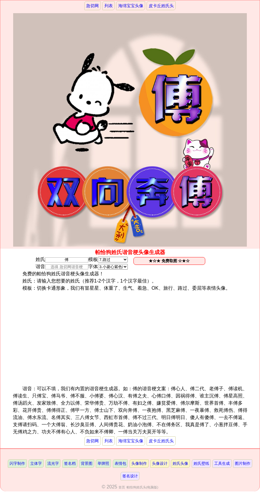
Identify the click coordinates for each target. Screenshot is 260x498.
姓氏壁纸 (201, 463)
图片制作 (242, 463)
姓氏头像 (180, 463)
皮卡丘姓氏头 (161, 5)
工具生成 (222, 463)
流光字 (53, 463)
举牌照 (103, 463)
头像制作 (139, 463)
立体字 (36, 463)
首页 (121, 487)
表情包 (120, 463)
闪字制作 (17, 463)
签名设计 (130, 476)
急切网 (92, 5)
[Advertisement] (139, 338)
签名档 (70, 463)
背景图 (86, 463)
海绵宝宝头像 (130, 5)
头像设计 (160, 463)
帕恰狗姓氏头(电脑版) (142, 487)
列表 (108, 5)
